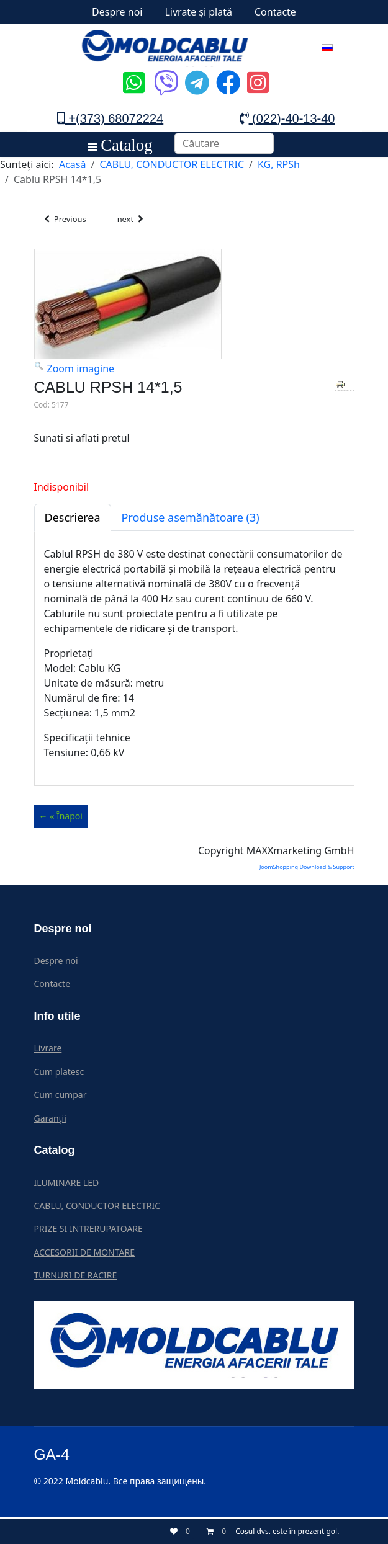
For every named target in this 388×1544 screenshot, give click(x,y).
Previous (68, 221)
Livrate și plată (198, 12)
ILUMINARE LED (66, 1185)
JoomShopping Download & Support (306, 869)
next (141, 221)
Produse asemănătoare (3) (190, 519)
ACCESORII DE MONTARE (84, 1255)
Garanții (50, 1121)
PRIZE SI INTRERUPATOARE (88, 1231)
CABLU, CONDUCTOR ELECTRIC (97, 1208)
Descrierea (73, 519)
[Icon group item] (132, 73)
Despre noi (117, 12)
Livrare (48, 1050)
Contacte (275, 12)
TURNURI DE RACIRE (75, 1277)
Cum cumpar (60, 1097)
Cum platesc (59, 1074)
